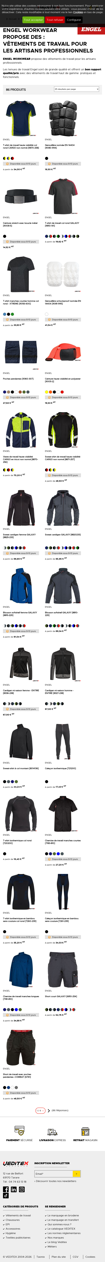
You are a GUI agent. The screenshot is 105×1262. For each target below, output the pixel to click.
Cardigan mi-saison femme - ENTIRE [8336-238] (21, 692)
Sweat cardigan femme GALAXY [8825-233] (19, 536)
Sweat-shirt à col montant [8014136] (21, 768)
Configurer (74, 20)
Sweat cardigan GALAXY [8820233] (63, 534)
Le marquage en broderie (63, 1215)
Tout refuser (55, 20)
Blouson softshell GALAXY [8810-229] (61, 614)
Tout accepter (33, 20)
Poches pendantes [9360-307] (18, 378)
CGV (75, 1256)
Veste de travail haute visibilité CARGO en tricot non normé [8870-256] (20, 459)
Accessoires (13, 1228)
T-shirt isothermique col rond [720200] (17, 842)
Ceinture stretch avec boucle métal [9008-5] (20, 224)
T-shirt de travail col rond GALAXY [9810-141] (62, 224)
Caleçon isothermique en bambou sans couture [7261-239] (61, 919)
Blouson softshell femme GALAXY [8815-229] (20, 614)
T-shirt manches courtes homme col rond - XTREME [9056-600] (21, 302)
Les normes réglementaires (64, 1233)
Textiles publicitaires (18, 1237)
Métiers (52, 1246)
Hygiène (11, 1233)
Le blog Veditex (57, 1242)
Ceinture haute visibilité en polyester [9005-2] (63, 380)
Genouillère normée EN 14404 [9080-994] (60, 146)
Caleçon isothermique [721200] (60, 768)
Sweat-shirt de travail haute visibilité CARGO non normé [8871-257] (62, 458)
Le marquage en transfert (63, 1220)
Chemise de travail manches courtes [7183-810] (63, 842)
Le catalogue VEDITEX (61, 1228)
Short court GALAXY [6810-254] (61, 996)
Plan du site (59, 1256)
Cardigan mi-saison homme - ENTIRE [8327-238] (59, 692)
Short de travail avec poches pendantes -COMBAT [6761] (17, 1075)
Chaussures (13, 1220)
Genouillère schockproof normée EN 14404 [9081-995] (63, 302)
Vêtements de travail (18, 1215)
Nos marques (56, 1237)
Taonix (40, 1256)
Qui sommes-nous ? (59, 1224)
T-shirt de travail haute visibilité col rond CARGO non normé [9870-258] (21, 146)
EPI (8, 1224)
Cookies (78, 12)
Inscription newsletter (52, 1163)
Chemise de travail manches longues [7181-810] (21, 997)
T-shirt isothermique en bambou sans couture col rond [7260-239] (19, 919)
